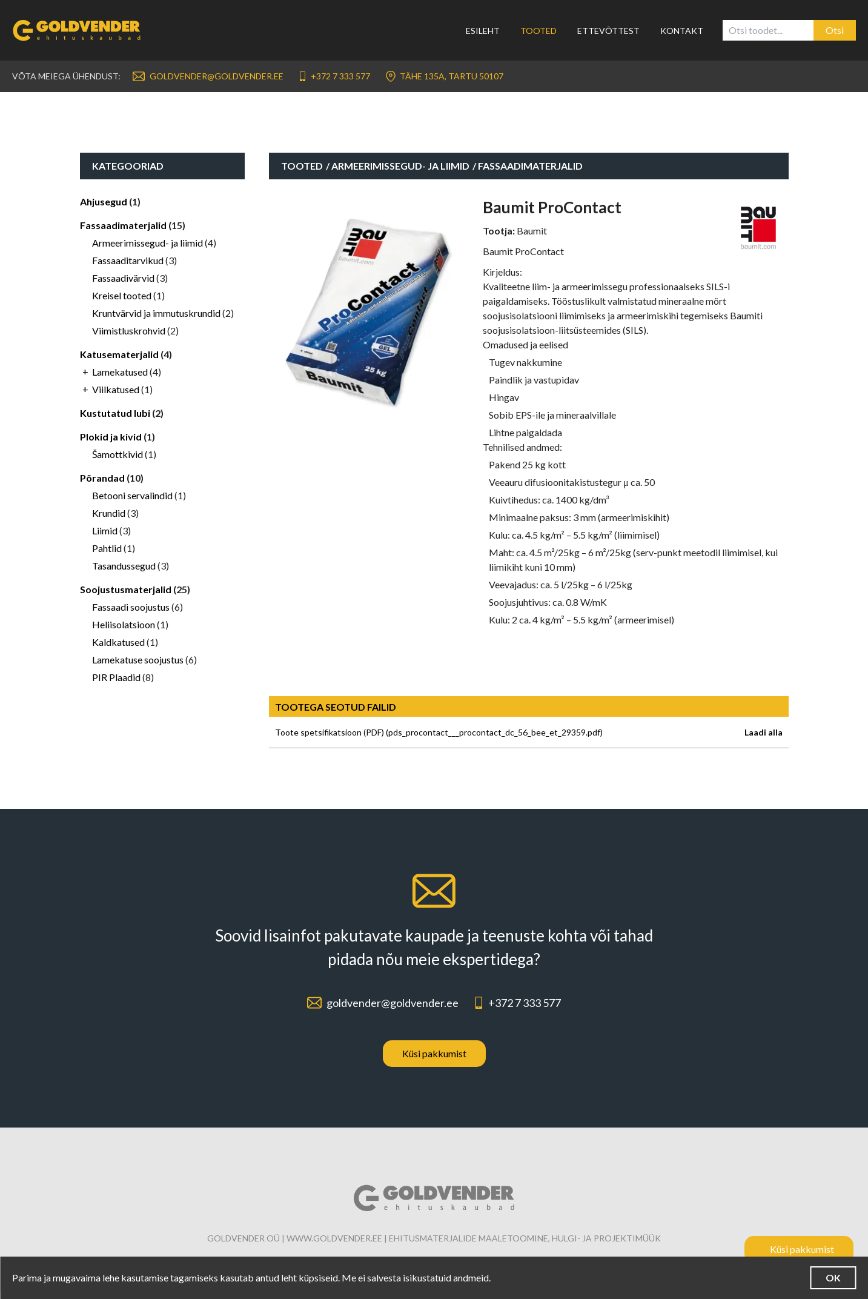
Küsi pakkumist (434, 1059)
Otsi (835, 30)
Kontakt (681, 30)
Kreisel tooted (121, 295)
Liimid (105, 530)
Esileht (483, 30)
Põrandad (102, 477)
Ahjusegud (103, 201)
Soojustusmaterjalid (125, 589)
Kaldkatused (118, 642)
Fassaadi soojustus (131, 607)
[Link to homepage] (84, 30)
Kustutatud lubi (115, 413)
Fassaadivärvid (123, 278)
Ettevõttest (608, 30)
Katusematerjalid (119, 354)
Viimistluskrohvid (128, 330)
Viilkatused (115, 389)
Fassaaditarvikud (128, 260)
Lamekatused (120, 371)
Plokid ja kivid (111, 436)
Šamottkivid (117, 454)
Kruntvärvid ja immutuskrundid (156, 313)
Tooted (538, 30)
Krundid (108, 513)
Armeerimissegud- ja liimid (147, 242)
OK (825, 1277)
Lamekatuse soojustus (138, 659)
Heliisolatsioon (123, 624)
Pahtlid (107, 548)
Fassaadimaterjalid (123, 225)
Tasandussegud (124, 565)
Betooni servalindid (132, 495)
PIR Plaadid (116, 677)
